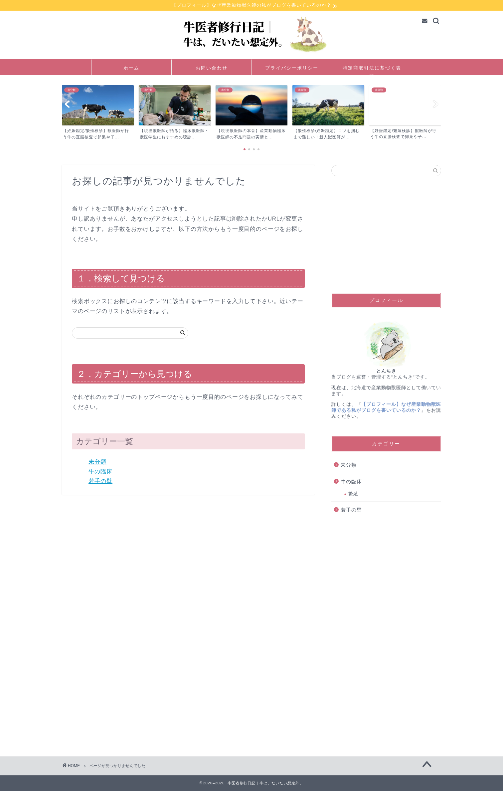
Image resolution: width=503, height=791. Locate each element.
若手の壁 (100, 481)
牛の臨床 (100, 472)
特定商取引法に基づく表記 (372, 71)
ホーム (131, 69)
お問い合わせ (212, 69)
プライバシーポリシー (291, 69)
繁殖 (353, 494)
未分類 (97, 462)
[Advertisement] (386, 235)
